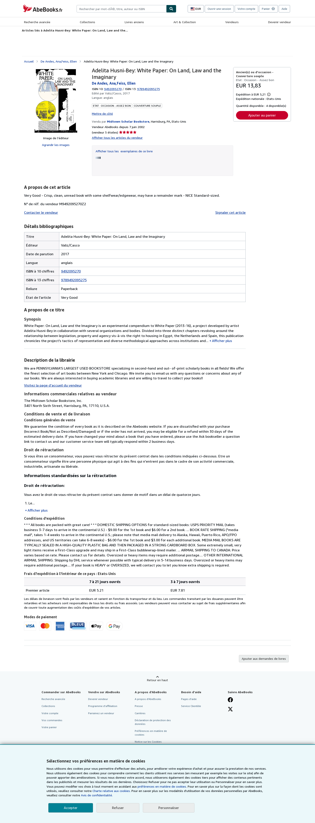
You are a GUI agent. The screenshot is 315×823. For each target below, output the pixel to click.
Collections (87, 22)
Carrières (140, 713)
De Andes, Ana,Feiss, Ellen (59, 61)
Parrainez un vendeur (101, 713)
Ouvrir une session (219, 8)
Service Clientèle (191, 706)
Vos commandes (52, 720)
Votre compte (246, 8)
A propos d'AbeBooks (148, 699)
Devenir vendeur (279, 22)
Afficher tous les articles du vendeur (117, 137)
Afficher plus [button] (222, 341)
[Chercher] (171, 8)
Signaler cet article (230, 212)
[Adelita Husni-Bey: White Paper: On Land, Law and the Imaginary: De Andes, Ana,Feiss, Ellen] (56, 100)
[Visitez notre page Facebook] (230, 700)
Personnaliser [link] (168, 808)
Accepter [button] (70, 808)
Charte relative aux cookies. (112, 791)
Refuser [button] (118, 808)
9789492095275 (74, 280)
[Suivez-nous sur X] (230, 709)
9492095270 (113, 89)
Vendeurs (232, 22)
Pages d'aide (189, 699)
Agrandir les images (56, 145)
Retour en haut (157, 680)
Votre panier (49, 727)
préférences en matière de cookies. (162, 786)
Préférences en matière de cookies (151, 732)
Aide (284, 8)
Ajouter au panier (262, 115)
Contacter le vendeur (41, 212)
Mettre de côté (102, 113)
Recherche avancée (37, 22)
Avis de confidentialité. (97, 795)
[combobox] (121, 8)
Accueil (29, 61)
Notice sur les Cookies (148, 741)
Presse (139, 706)
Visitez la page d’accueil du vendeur (53, 385)
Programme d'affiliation (102, 706)
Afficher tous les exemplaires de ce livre (124, 151)
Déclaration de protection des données (153, 722)
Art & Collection (184, 22)
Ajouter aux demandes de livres (264, 658)
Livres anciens (134, 22)
